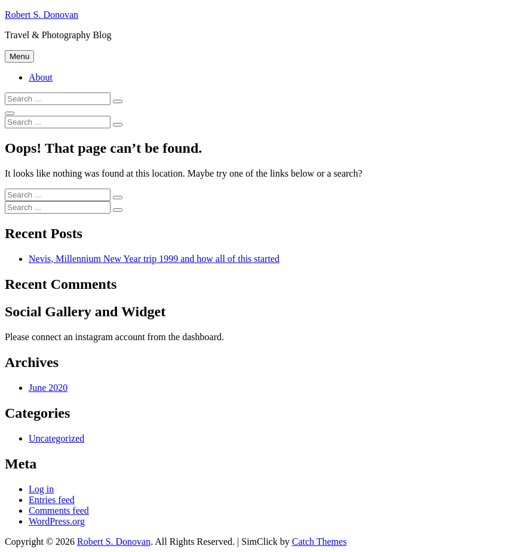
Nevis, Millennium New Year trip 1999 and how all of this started (154, 259)
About (41, 77)
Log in (41, 489)
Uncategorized (56, 438)
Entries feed (52, 500)
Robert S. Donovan (41, 15)
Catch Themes (319, 541)
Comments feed (59, 510)
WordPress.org (57, 521)
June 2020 (48, 388)
